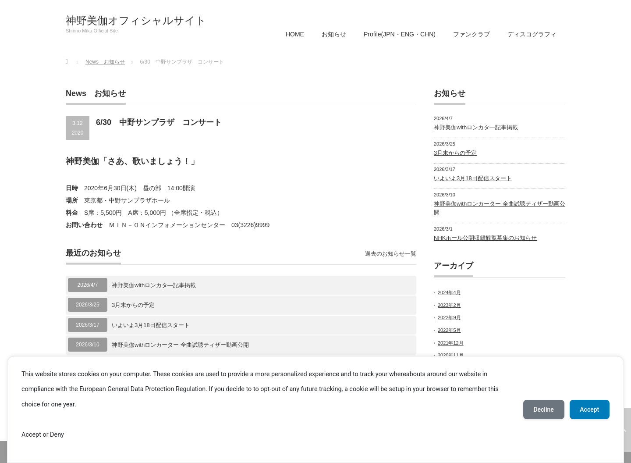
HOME (295, 34)
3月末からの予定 (133, 305)
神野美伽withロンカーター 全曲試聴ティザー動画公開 (180, 345)
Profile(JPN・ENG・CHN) (400, 34)
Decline (543, 409)
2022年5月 (449, 330)
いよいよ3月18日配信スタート (151, 325)
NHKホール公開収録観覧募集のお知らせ (485, 238)
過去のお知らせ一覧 (390, 253)
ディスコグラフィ (532, 34)
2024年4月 (449, 292)
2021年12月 (451, 342)
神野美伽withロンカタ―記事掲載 (154, 285)
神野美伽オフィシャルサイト (136, 20)
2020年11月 (451, 355)
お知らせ (334, 34)
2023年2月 (449, 305)
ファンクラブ (471, 34)
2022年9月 (449, 317)
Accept (589, 409)
